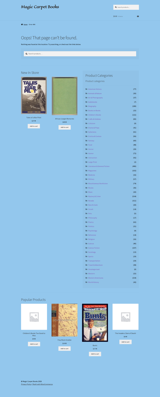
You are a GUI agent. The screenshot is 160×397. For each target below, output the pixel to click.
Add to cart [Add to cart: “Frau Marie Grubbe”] (64, 349)
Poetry (90, 222)
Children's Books (94, 115)
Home (25, 24)
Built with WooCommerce (43, 384)
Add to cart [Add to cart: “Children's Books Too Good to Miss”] (34, 344)
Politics (91, 226)
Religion (91, 239)
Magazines (92, 170)
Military (91, 179)
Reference (92, 235)
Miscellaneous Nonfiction (98, 183)
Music (90, 192)
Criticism (91, 123)
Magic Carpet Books (40, 7)
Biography (92, 106)
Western (91, 273)
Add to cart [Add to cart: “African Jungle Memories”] (65, 127)
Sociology (92, 252)
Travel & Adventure (95, 265)
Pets (90, 213)
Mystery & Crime (94, 196)
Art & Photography (95, 98)
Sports (90, 256)
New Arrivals (93, 205)
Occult (90, 209)
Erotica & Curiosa (94, 136)
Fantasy (91, 140)
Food (90, 145)
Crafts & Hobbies (94, 119)
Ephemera (92, 132)
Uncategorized (93, 269)
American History (94, 89)
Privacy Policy (26, 384)
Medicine (91, 175)
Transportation (94, 261)
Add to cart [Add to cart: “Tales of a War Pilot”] (34, 126)
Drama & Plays (93, 128)
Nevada (91, 201)
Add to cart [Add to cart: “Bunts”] (95, 354)
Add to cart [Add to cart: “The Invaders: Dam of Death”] (125, 342)
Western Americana (95, 278)
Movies (90, 188)
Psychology (92, 231)
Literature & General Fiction (98, 166)
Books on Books (94, 110)
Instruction (92, 158)
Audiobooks (92, 102)
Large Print (92, 162)
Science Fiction (94, 248)
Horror (90, 149)
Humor (91, 153)
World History (93, 282)
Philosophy (92, 218)
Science (91, 243)
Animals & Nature (95, 93)
